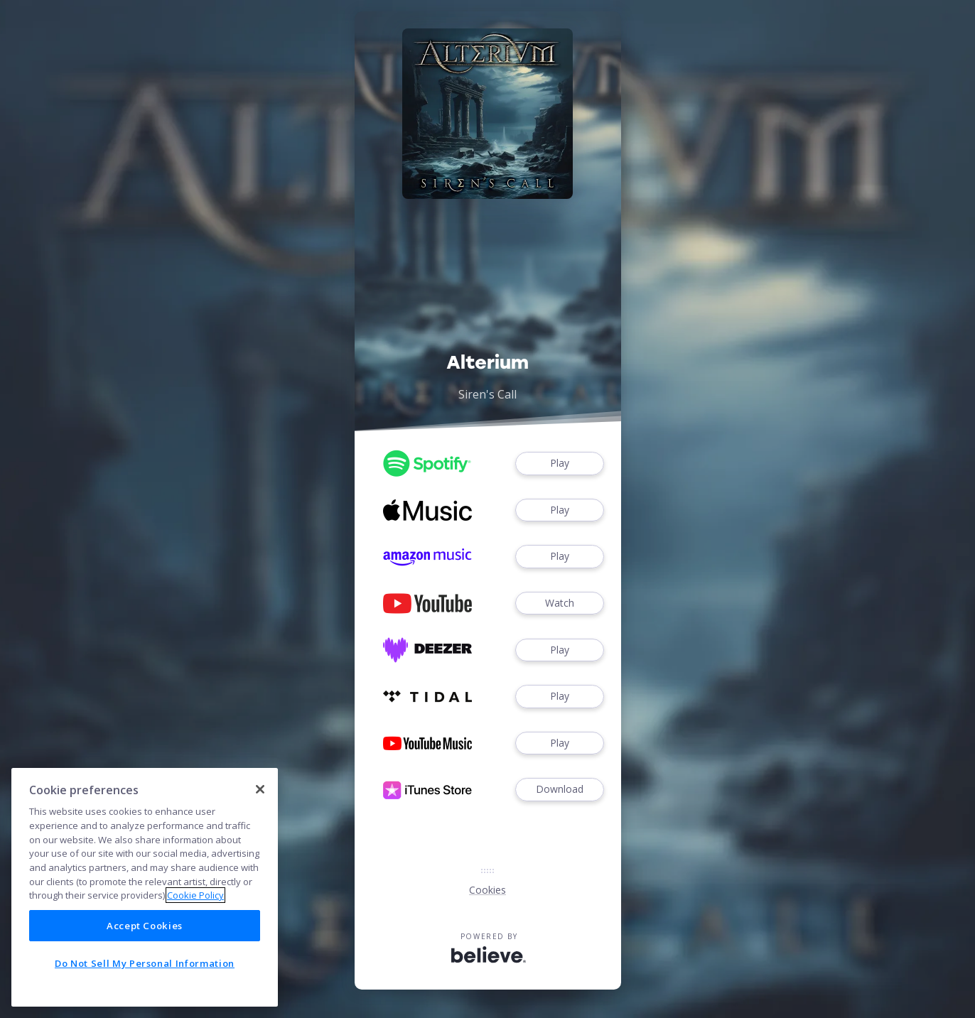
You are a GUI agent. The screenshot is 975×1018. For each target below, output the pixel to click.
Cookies (487, 890)
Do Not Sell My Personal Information (145, 963)
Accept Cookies (145, 925)
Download (559, 790)
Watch (559, 603)
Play (559, 464)
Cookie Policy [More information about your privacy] (195, 895)
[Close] (260, 789)
